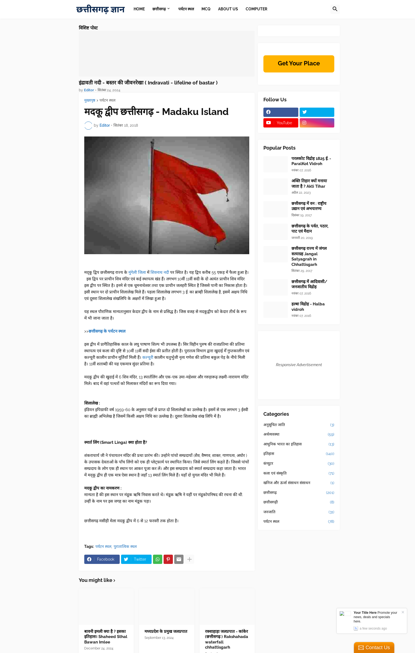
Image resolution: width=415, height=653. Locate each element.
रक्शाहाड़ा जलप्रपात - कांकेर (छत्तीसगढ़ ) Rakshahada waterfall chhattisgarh (226, 639)
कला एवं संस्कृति (298, 473)
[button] (335, 9)
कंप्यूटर (298, 463)
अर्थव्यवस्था (298, 434)
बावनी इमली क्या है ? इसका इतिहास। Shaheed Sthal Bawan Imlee (105, 637)
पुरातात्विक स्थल (125, 546)
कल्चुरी (147, 357)
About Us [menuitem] (228, 9)
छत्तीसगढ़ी (298, 502)
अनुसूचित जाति (298, 425)
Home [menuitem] (139, 9)
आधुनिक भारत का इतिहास (298, 444)
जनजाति (298, 512)
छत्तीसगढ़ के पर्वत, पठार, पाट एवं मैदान (309, 229)
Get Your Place (299, 63)
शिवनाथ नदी (160, 272)
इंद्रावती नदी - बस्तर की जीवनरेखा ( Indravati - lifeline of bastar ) (148, 83)
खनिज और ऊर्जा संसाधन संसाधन (298, 483)
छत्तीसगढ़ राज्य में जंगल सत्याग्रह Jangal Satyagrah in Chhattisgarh (309, 256)
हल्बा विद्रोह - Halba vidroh (308, 307)
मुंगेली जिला (137, 272)
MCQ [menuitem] (206, 9)
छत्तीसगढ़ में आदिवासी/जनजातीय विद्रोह (309, 284)
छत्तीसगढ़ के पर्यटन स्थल (107, 331)
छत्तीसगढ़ (298, 493)
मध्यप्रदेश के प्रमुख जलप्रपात (166, 631)
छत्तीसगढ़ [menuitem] (159, 9)
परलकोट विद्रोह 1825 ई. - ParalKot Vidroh (311, 161)
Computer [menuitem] (256, 9)
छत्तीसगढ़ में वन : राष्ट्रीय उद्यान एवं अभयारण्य (308, 206)
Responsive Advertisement (299, 365)
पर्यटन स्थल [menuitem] (186, 9)
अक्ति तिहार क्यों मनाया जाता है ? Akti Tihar (309, 183)
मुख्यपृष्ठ (89, 100)
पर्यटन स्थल (107, 100)
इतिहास (298, 454)
